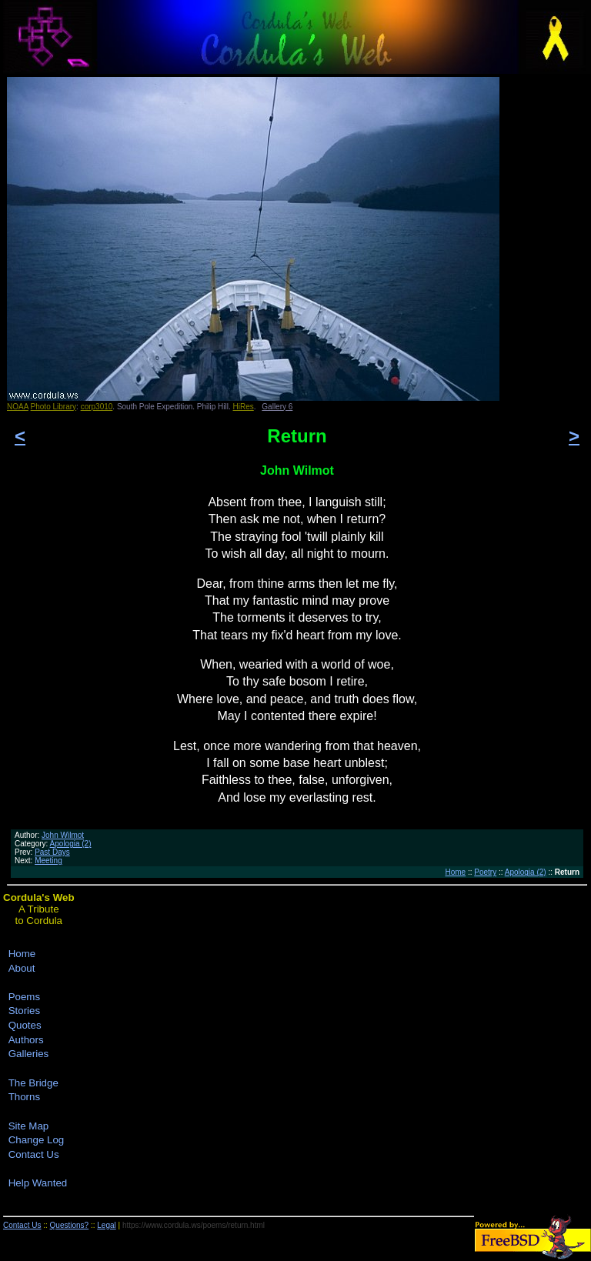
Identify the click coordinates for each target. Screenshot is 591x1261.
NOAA (17, 406)
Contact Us (33, 1154)
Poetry (485, 872)
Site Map (28, 1126)
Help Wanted (38, 1183)
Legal (106, 1225)
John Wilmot (63, 835)
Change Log (36, 1140)
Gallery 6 (277, 406)
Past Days (52, 852)
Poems (24, 996)
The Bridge (33, 1083)
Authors (26, 1040)
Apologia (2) (71, 843)
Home (455, 872)
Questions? (69, 1225)
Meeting (48, 860)
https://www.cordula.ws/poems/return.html (193, 1225)
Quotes (25, 1025)
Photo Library (53, 406)
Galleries (28, 1053)
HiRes (243, 406)
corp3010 (97, 406)
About (21, 968)
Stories (24, 1010)
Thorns (24, 1097)
